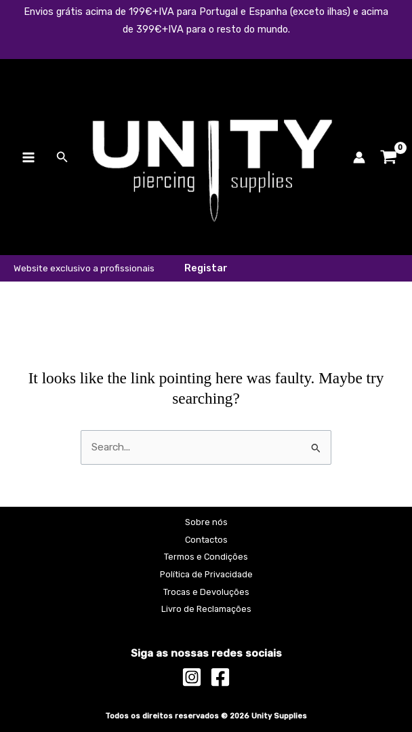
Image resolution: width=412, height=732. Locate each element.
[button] (62, 157)
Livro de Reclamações (206, 609)
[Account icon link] (359, 157)
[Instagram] (192, 677)
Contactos (206, 540)
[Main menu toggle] (28, 157)
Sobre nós (206, 522)
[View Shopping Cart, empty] (388, 157)
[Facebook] (220, 677)
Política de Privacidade (206, 574)
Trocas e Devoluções (206, 592)
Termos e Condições (206, 557)
